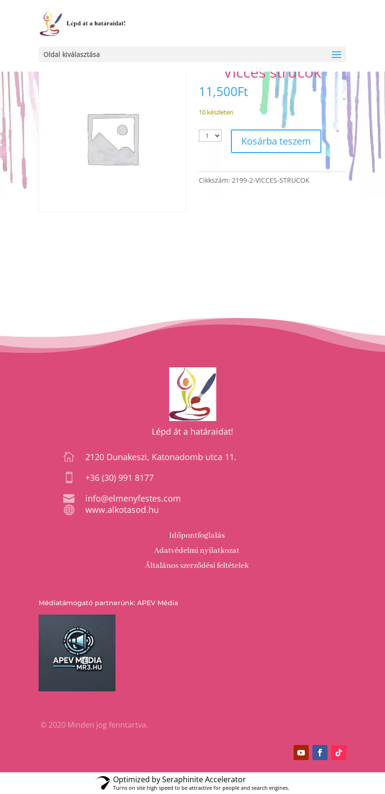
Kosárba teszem (276, 141)
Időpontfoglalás (197, 536)
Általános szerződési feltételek (197, 566)
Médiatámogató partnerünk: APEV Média (108, 603)
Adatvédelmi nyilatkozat (196, 551)
